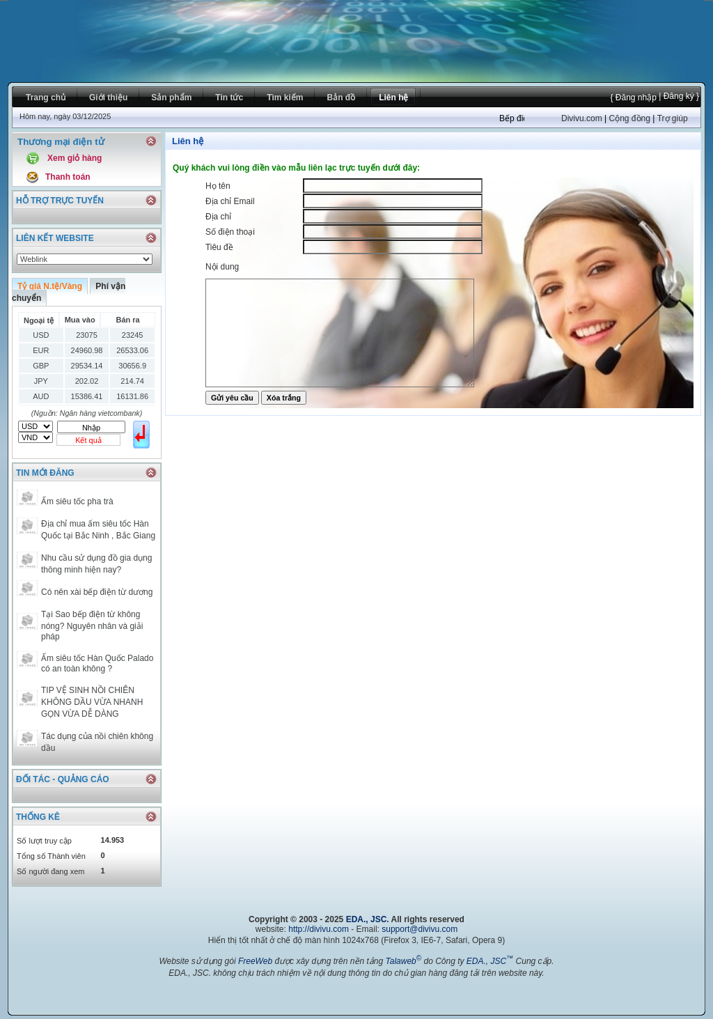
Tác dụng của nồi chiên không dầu (97, 742)
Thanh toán (68, 177)
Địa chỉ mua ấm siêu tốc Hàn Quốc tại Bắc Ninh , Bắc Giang (98, 529)
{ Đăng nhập (633, 97)
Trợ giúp (672, 118)
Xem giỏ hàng (74, 158)
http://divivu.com (318, 929)
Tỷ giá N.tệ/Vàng (49, 286)
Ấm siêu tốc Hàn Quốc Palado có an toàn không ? (97, 663)
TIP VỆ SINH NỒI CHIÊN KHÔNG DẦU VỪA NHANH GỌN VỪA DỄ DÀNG (92, 702)
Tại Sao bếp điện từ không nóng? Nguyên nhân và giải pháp (92, 625)
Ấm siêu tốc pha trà (77, 501)
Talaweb (403, 961)
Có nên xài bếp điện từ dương (96, 592)
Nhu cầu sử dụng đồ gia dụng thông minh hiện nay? (96, 564)
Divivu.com (581, 118)
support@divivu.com (419, 929)
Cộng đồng (629, 118)
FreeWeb (255, 961)
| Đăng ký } (678, 96)
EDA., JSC (366, 919)
